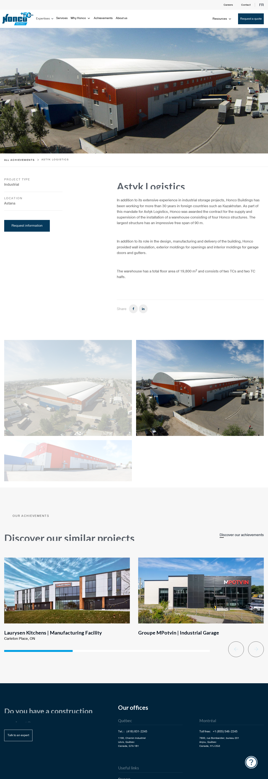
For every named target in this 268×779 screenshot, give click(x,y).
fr (261, 5)
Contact (246, 4)
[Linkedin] (143, 308)
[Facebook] (133, 308)
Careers (228, 4)
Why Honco (81, 18)
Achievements (103, 18)
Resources (222, 19)
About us (121, 18)
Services (62, 18)
